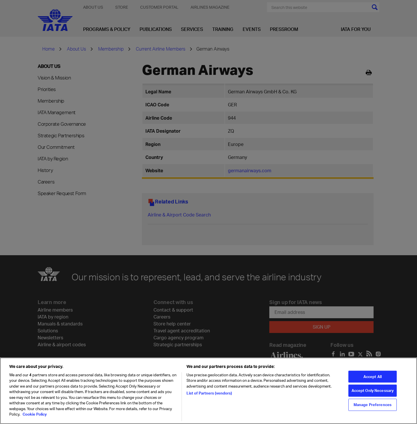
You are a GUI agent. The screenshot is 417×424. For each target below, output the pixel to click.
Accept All (372, 382)
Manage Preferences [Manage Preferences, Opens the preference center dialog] (373, 410)
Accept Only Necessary (373, 396)
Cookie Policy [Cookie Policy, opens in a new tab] (34, 420)
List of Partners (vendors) (209, 399)
